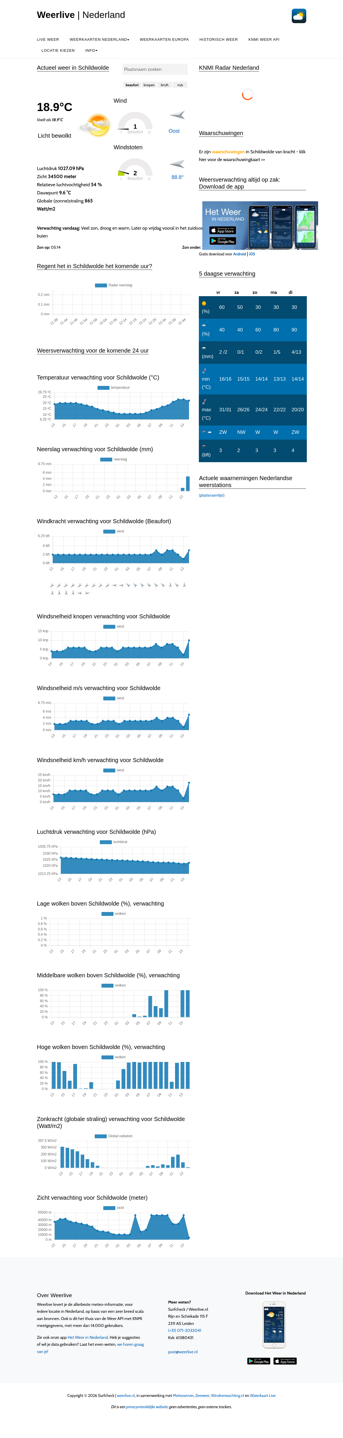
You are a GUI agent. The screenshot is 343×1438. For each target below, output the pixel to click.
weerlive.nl (126, 1395)
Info (91, 50)
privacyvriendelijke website (147, 1406)
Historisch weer (218, 39)
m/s (180, 85)
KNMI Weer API (264, 39)
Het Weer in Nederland (88, 1337)
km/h (164, 85)
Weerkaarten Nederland (99, 39)
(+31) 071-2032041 (184, 1330)
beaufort (132, 85)
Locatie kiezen (58, 50)
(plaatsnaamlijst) (211, 495)
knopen (149, 85)
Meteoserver (183, 1395)
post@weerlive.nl (183, 1351)
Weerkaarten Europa (164, 39)
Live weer (48, 39)
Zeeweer (202, 1395)
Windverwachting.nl (227, 1395)
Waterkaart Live (263, 1395)
